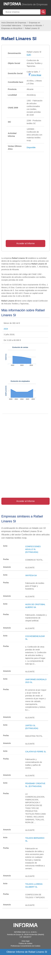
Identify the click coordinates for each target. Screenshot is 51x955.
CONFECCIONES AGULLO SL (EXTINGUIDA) (33, 549)
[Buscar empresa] (22, 11)
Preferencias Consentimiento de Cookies (25, 946)
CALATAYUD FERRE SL (35, 752)
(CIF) (29, 55)
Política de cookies (25, 943)
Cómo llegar (34, 75)
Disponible (31, 147)
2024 (6, 329)
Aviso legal (26, 941)
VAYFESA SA (31, 575)
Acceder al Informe (25, 243)
